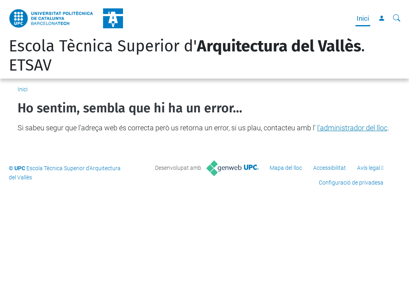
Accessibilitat (329, 168)
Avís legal (368, 168)
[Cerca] (396, 18)
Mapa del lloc (286, 168)
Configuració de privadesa (351, 182)
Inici (363, 18)
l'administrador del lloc (352, 128)
